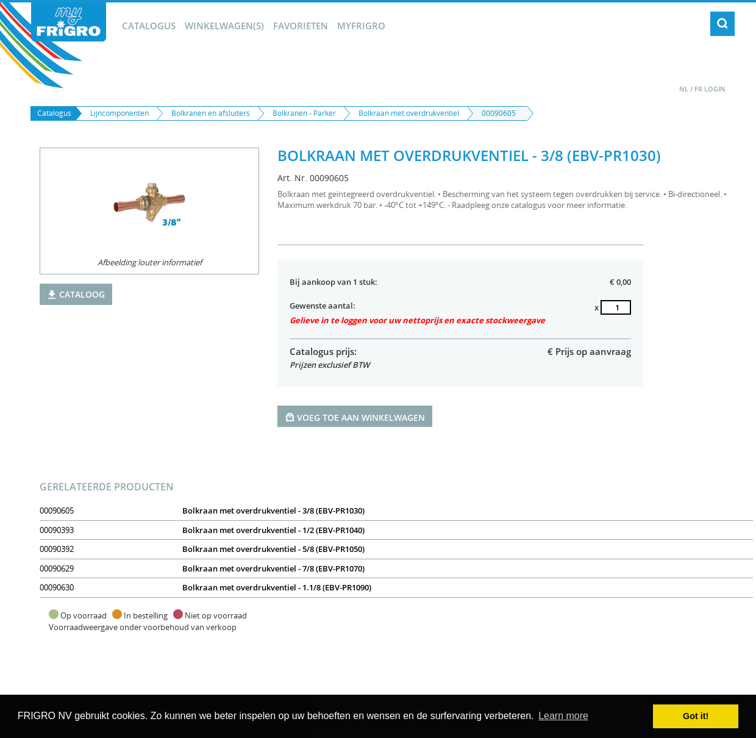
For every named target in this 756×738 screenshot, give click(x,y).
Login (715, 88)
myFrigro (361, 26)
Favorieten (300, 26)
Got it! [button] (695, 716)
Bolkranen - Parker (304, 113)
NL (683, 88)
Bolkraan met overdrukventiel (408, 113)
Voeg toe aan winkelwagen (355, 417)
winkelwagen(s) (224, 26)
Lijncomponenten (119, 113)
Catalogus (149, 26)
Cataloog (76, 294)
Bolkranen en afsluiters (210, 113)
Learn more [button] (563, 716)
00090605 (499, 113)
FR (698, 88)
